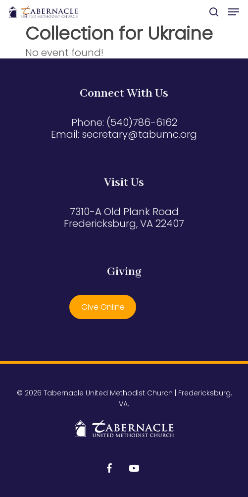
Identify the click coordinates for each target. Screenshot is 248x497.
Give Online (103, 307)
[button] (233, 12)
